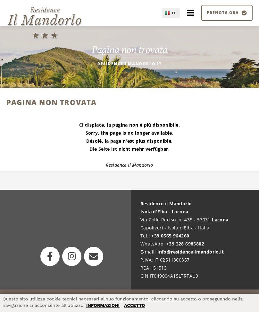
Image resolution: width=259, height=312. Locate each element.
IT (174, 13)
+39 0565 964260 (170, 236)
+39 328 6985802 (185, 244)
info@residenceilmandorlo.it (190, 252)
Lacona (220, 220)
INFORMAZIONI (103, 305)
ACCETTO (134, 305)
